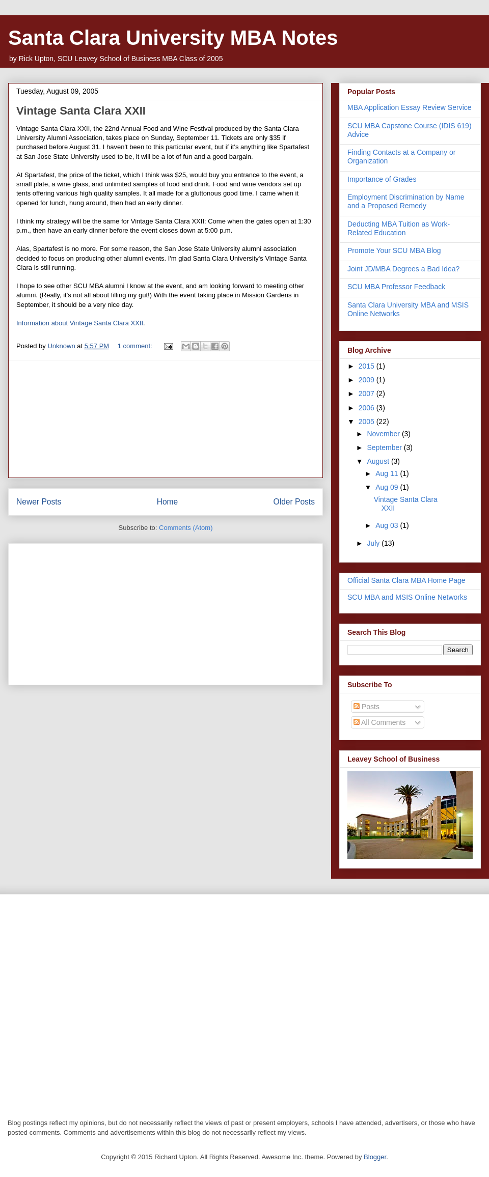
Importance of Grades (381, 179)
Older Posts (294, 501)
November (384, 434)
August (379, 461)
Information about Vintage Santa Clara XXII (79, 323)
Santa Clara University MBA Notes (173, 37)
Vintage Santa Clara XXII (81, 110)
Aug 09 (387, 487)
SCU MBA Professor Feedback (396, 287)
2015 (367, 366)
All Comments (379, 722)
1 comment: (136, 346)
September (385, 447)
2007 (367, 393)
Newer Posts (38, 501)
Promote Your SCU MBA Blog (394, 250)
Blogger (375, 1157)
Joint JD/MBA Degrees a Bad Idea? (403, 269)
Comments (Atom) (185, 527)
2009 (367, 380)
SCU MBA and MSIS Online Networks (407, 597)
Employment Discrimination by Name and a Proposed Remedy (406, 201)
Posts (366, 707)
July (374, 543)
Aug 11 (387, 473)
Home (167, 501)
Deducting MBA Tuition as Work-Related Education (398, 228)
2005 (367, 421)
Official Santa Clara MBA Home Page (406, 580)
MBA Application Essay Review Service (409, 107)
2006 (367, 408)
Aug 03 (387, 525)
